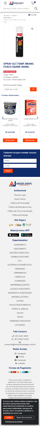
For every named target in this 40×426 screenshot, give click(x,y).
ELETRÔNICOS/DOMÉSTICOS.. (20, 265)
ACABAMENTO (20, 245)
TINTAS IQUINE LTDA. (19, 80)
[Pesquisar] (36, 8)
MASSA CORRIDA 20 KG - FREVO (10, 119)
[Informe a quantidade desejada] (10, 136)
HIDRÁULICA (20, 277)
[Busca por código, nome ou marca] (18, 8)
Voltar (32, 15)
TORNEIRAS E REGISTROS (20, 321)
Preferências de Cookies (14, 422)
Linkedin (20, 363)
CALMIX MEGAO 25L (30, 119)
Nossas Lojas (20, 195)
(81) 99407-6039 (20, 339)
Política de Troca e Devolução (20, 211)
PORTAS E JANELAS (20, 309)
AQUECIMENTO (20, 249)
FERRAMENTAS (20, 273)
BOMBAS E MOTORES (20, 257)
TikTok (20, 357)
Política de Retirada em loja (20, 207)
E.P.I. (20, 261)
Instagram (20, 354)
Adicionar (10, 140)
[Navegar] (2, 118)
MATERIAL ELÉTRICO (20, 297)
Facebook (20, 360)
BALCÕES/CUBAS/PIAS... (20, 253)
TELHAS (20, 313)
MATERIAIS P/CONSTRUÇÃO (20, 293)
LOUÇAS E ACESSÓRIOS (20, 289)
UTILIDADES (20, 325)
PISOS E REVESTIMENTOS (20, 305)
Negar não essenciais (24, 418)
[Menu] (5, 3)
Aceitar (8, 418)
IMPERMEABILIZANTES (20, 285)
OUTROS (20, 301)
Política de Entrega (20, 215)
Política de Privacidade (20, 203)
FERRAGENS (20, 269)
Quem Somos (20, 199)
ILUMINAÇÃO (20, 281)
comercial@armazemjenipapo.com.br (20, 343)
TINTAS (20, 317)
